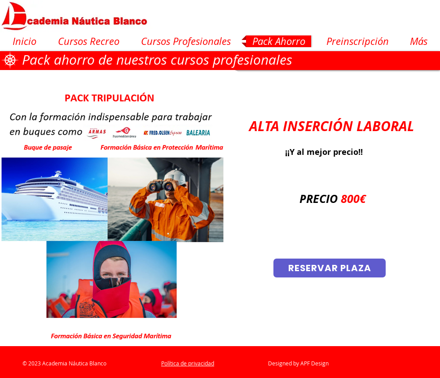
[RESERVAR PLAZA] (329, 268)
